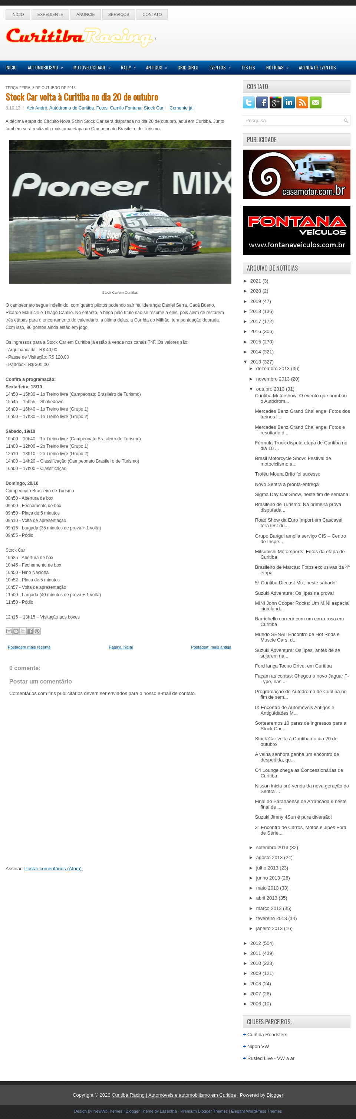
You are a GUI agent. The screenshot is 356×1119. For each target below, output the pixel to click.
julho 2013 (268, 868)
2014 (256, 352)
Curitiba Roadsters (267, 1034)
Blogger (275, 1095)
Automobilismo (48, 66)
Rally (131, 66)
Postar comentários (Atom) (53, 868)
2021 (256, 281)
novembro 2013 (273, 379)
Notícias (279, 66)
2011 (256, 953)
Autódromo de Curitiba (71, 108)
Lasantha (168, 1111)
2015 (256, 342)
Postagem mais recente (29, 647)
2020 (256, 291)
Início (17, 14)
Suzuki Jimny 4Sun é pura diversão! (293, 817)
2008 (256, 983)
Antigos (159, 66)
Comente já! (181, 108)
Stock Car (154, 108)
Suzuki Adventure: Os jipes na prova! (294, 593)
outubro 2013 (271, 389)
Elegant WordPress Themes (256, 1111)
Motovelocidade (94, 66)
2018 (256, 311)
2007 (256, 993)
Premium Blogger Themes (204, 1111)
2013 (256, 362)
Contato (152, 14)
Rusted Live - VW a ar (270, 1058)
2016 (256, 331)
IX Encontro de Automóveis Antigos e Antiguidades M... (294, 710)
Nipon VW (258, 1046)
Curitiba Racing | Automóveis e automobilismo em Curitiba (174, 1095)
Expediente (50, 14)
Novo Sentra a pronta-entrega (287, 484)
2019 (256, 301)
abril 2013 (267, 898)
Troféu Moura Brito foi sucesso (287, 474)
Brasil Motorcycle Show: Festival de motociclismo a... (293, 461)
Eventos (222, 66)
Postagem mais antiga (211, 647)
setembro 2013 (273, 847)
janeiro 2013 (270, 928)
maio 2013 (268, 888)
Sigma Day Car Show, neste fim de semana (301, 494)
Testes (248, 67)
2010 (256, 963)
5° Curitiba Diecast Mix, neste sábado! (296, 582)
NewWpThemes (107, 1111)
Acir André (37, 108)
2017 (256, 321)
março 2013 (269, 908)
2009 (256, 973)
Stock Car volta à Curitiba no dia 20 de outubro (82, 96)
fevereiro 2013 (272, 918)
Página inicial (121, 647)
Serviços (118, 14)
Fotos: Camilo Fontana (118, 108)
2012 (256, 943)
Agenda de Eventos (317, 67)
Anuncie (85, 14)
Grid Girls (188, 67)
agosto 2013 (270, 857)
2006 (256, 1004)
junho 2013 (268, 878)
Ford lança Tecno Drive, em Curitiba (293, 666)
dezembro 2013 (273, 368)
